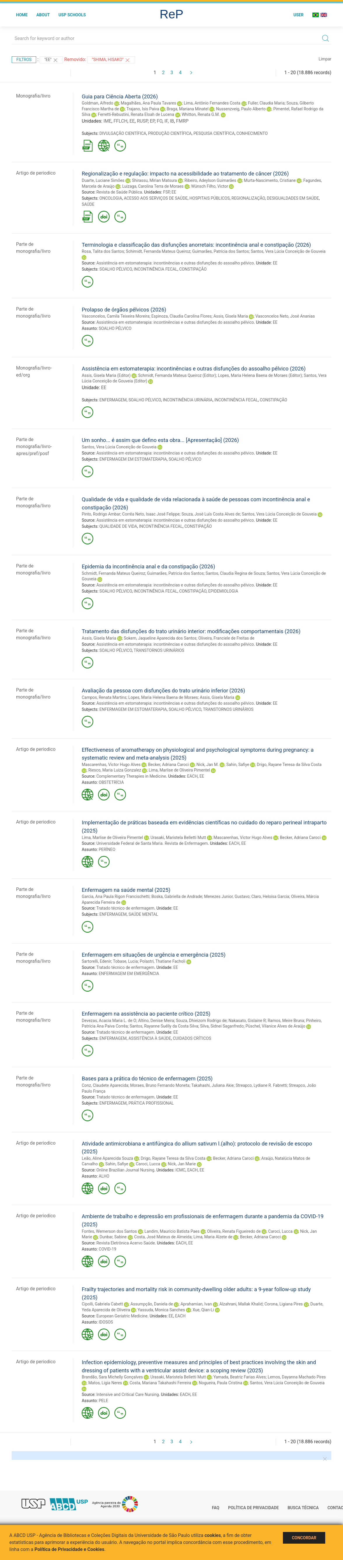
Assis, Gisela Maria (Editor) (106, 375)
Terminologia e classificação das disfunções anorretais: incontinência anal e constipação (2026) (196, 245)
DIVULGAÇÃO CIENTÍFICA (122, 133)
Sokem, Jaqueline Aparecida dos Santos (160, 638)
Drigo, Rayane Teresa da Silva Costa (289, 764)
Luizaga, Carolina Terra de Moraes (152, 186)
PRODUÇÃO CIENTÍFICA (170, 133)
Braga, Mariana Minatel (188, 109)
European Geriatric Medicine (121, 1316)
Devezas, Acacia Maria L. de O (109, 1020)
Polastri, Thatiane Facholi (163, 961)
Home (22, 15)
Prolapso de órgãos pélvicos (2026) (124, 310)
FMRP (182, 121)
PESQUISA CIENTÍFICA (214, 133)
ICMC (180, 1170)
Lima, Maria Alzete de (212, 1237)
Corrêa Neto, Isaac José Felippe (151, 514)
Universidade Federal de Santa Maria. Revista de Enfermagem (152, 843)
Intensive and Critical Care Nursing (127, 1394)
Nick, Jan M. (207, 764)
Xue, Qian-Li (203, 1309)
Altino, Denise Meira (156, 1020)
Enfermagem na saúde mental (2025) (126, 890)
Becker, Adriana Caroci (168, 764)
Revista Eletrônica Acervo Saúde (125, 1243)
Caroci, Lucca (148, 1164)
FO (159, 121)
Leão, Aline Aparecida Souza (107, 1158)
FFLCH (120, 121)
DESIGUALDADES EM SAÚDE (293, 198)
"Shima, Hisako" (111, 60)
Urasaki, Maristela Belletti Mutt (178, 837)
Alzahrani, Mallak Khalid (240, 1304)
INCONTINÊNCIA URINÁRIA (188, 400)
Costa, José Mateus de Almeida (163, 1237)
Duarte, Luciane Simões (103, 180)
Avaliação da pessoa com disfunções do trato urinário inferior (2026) (163, 690)
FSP (166, 192)
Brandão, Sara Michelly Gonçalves (112, 1377)
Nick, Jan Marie (182, 1164)
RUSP (142, 121)
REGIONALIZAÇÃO (248, 198)
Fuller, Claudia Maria (266, 103)
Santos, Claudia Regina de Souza (235, 573)
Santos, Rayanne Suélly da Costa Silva (164, 1026)
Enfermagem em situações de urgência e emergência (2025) (153, 955)
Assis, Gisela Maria (231, 316)
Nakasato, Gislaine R (247, 1020)
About (43, 15)
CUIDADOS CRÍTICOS (192, 1038)
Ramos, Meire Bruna (286, 1020)
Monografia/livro (33, 96)
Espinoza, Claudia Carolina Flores (181, 316)
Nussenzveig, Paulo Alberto (241, 109)
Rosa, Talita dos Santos (103, 251)
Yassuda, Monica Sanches (161, 1309)
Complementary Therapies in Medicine (131, 776)
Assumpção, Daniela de (151, 1304)
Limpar (325, 59)
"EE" (51, 60)
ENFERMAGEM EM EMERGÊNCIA (129, 973)
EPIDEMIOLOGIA (223, 591)
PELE (103, 1400)
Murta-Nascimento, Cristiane (270, 180)
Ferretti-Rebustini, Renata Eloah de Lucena (136, 114)
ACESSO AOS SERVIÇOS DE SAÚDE (156, 198)
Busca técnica (303, 1507)
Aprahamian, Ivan (196, 1304)
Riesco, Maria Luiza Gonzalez (114, 770)
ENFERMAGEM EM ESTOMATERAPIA (133, 459)
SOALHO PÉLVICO (115, 269)
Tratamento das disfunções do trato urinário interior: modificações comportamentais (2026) (191, 631)
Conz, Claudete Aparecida (105, 1085)
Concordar (304, 1537)
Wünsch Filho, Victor (209, 186)
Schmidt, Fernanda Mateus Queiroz (113, 573)
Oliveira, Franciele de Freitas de (226, 638)
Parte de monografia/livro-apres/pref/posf (34, 446)
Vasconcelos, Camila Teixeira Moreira (115, 316)
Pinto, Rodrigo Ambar (101, 514)
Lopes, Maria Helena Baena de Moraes (163, 697)
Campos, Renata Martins (104, 697)
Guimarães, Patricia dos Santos (175, 573)
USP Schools (72, 15)
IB (172, 121)
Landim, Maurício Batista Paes (172, 1231)
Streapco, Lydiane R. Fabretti (261, 1085)
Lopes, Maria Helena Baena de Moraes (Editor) (260, 375)
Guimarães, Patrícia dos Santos (220, 251)
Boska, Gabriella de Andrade (176, 896)
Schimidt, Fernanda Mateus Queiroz (158, 251)
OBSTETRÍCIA (111, 782)
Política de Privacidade (253, 1507)
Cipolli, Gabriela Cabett (102, 1304)
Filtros (24, 59)
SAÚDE (88, 204)
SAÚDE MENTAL (143, 914)
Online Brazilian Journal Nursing (125, 1170)
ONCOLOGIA (110, 198)
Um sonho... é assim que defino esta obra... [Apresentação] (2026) (160, 440)
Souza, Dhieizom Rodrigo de (201, 1020)
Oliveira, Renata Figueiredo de (234, 1231)
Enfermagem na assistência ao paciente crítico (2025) (146, 1014)
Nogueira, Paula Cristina (220, 1382)
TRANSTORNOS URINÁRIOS (159, 650)
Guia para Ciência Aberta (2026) (120, 96)
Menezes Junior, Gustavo (227, 896)
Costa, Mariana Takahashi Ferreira (160, 1382)
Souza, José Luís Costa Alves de (210, 514)
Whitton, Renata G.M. (201, 114)
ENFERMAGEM (113, 400)
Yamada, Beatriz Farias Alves (240, 1377)
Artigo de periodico (35, 173)
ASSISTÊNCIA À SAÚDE (149, 1038)
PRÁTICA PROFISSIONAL (151, 1103)
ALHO (104, 1176)
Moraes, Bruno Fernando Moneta (159, 1085)
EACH (192, 776)
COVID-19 (107, 1249)
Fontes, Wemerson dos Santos (109, 1231)
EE (132, 121)
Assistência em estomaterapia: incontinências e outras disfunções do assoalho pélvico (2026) (194, 368)
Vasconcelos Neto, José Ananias (285, 316)
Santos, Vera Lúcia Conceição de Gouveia (288, 251)
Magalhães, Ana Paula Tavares (148, 103)
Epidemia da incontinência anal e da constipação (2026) (148, 566)
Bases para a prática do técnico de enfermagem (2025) (147, 1078)
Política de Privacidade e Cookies (69, 1549)
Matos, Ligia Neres (105, 1382)
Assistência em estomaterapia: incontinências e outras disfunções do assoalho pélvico (175, 263)
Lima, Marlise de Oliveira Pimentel (179, 770)
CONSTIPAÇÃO (192, 269)
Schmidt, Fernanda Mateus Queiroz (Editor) (177, 375)
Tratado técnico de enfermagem (125, 908)
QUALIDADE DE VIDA (118, 526)
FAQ (215, 1507)
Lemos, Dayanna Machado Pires (297, 1377)
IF (166, 121)
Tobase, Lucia (125, 961)
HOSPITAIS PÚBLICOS (210, 198)
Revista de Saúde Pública (119, 192)
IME (107, 121)
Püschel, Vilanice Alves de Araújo (275, 1026)
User (298, 15)
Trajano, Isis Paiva (143, 109)
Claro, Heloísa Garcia (270, 896)
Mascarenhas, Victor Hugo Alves (111, 764)
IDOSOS (106, 1322)
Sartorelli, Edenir (96, 961)
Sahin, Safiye (237, 764)
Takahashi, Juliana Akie (212, 1085)
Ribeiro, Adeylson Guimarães (210, 180)
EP (152, 121)
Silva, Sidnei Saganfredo (222, 1026)
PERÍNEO (107, 849)
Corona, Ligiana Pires (284, 1304)
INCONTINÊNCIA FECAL (156, 269)
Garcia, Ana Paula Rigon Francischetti (115, 896)
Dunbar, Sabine (113, 1237)
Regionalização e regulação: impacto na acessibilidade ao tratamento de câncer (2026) (185, 173)
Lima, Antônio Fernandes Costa (212, 103)
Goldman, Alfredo (97, 103)
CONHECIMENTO (252, 133)
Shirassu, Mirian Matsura (154, 180)
